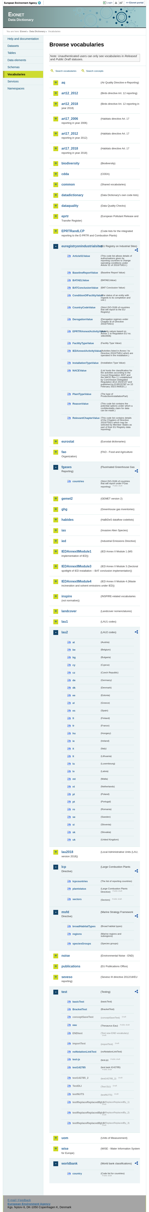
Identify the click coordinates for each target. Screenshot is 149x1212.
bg (74, 657)
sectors (77, 899)
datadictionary (72, 195)
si (73, 824)
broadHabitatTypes (83, 926)
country (77, 1173)
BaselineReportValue (85, 272)
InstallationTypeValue (85, 362)
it (73, 748)
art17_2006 (69, 118)
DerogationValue (82, 319)
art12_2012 (69, 93)
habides (67, 519)
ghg (64, 509)
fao (63, 452)
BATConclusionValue (85, 287)
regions (77, 933)
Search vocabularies (65, 71)
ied (63, 541)
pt (73, 801)
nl (73, 786)
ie (73, 740)
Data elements (16, 60)
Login (109, 2)
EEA (24, 3)
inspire (66, 596)
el (73, 702)
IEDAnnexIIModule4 (76, 581)
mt (74, 778)
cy (73, 664)
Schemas (13, 67)
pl (73, 794)
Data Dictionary (37, 31)
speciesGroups (81, 943)
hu (74, 733)
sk (73, 832)
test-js (76, 1059)
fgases (66, 467)
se (73, 816)
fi (73, 718)
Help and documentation (23, 38)
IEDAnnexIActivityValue (86, 350)
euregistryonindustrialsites (80, 246)
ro (73, 809)
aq (63, 82)
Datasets (13, 45)
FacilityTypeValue (83, 343)
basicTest (78, 1001)
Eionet (23, 31)
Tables (11, 52)
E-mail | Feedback (19, 1200)
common (68, 184)
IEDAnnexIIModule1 (76, 551)
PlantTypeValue (81, 394)
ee (73, 695)
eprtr (65, 216)
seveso (66, 977)
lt (73, 756)
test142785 (78, 1067)
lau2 (64, 632)
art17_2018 (69, 148)
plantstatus (79, 888)
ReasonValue (80, 403)
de (73, 680)
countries (78, 481)
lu (73, 763)
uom (64, 1138)
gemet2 (67, 498)
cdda (65, 174)
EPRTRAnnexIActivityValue (86, 331)
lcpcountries (80, 881)
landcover (69, 611)
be (73, 649)
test (64, 992)
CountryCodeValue (83, 307)
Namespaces (15, 88)
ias (63, 530)
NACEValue (79, 370)
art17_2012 (69, 133)
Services (12, 81)
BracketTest (79, 1009)
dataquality (69, 205)
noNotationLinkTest (84, 1051)
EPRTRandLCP (72, 231)
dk (73, 687)
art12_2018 (69, 104)
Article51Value (81, 255)
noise (65, 955)
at (73, 642)
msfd (65, 912)
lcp (63, 866)
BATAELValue (80, 280)
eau (74, 1024)
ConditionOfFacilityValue (86, 295)
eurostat (67, 441)
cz (73, 672)
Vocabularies (16, 74)
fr (73, 725)
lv (73, 771)
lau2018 (67, 852)
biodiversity (70, 163)
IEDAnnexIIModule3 (76, 566)
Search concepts (94, 71)
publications (70, 966)
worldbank (69, 1163)
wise (64, 1148)
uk (73, 839)
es (73, 710)
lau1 (64, 621)
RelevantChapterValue (85, 417)
